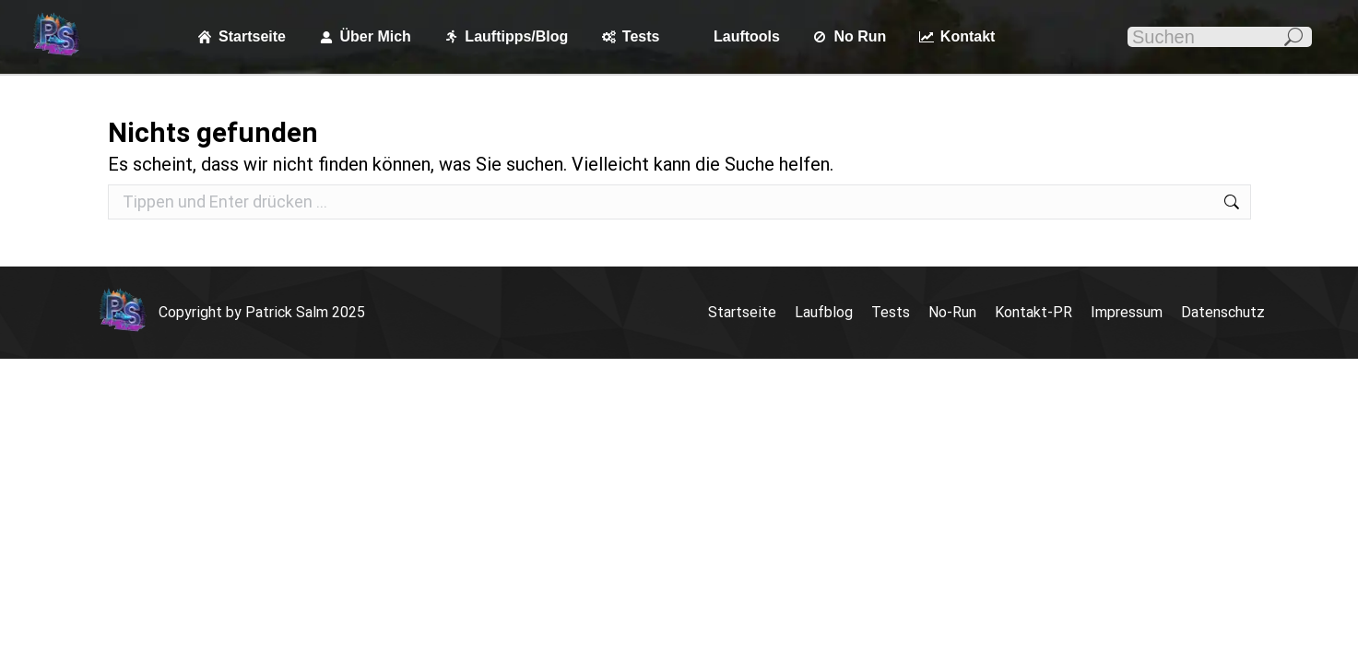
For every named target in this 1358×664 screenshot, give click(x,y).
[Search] (1220, 37)
